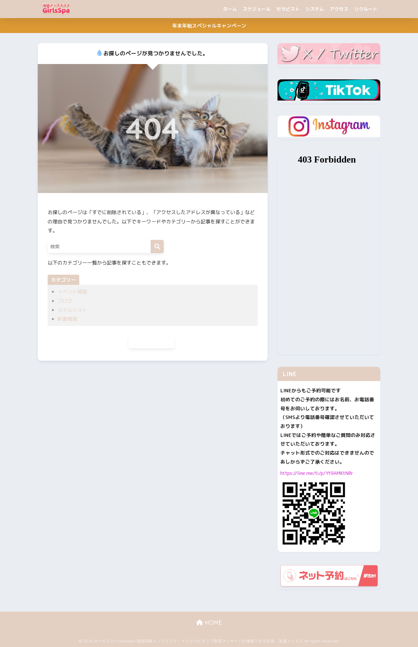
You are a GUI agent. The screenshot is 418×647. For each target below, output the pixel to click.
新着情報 (67, 319)
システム (314, 9)
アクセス (339, 9)
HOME (209, 622)
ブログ (64, 301)
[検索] (157, 246)
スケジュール (257, 9)
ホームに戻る (151, 342)
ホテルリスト (72, 310)
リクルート (365, 9)
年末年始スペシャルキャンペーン (209, 25)
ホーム (230, 9)
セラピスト (288, 9)
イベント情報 (72, 291)
